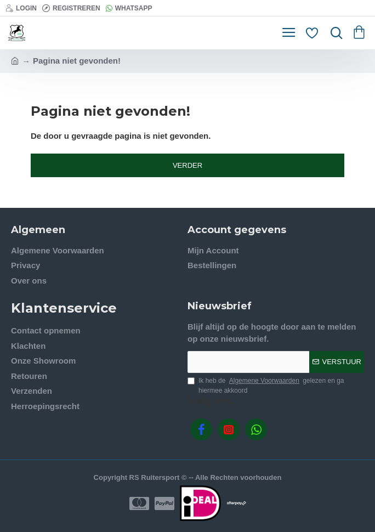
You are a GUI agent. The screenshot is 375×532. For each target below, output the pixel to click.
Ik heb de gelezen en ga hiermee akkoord (266, 385)
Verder (187, 165)
